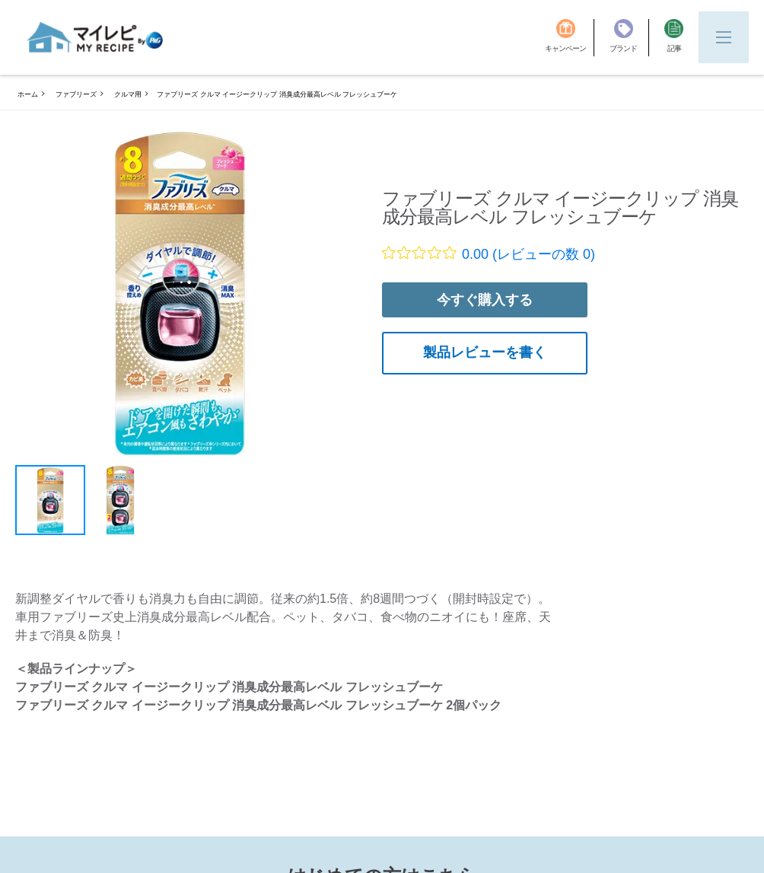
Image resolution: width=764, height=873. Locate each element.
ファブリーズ (76, 94)
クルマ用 (128, 94)
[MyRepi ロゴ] (95, 37)
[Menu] (724, 37)
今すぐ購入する (485, 299)
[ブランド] (629, 37)
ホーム (28, 94)
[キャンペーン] (569, 37)
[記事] (673, 37)
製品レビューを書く (484, 352)
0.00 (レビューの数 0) (528, 254)
